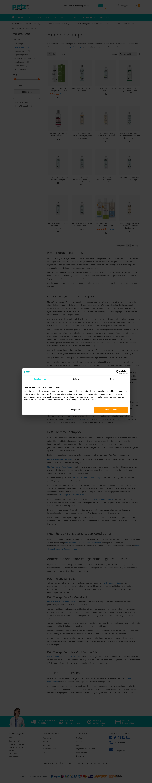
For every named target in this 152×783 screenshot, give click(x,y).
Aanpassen (75, 410)
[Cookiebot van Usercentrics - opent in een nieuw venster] (117, 372)
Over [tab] (112, 379)
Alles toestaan (111, 410)
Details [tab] (76, 379)
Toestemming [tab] (40, 379)
